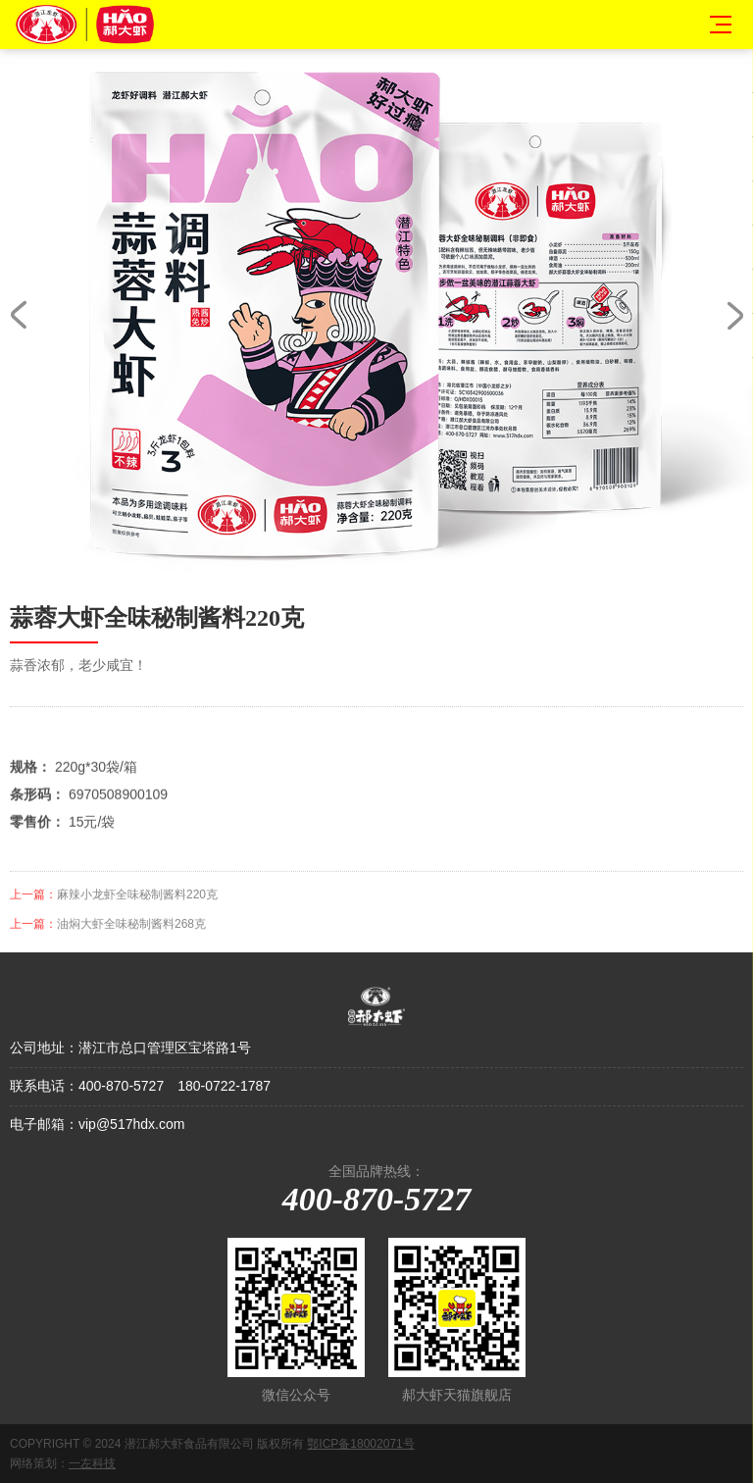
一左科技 (92, 1463)
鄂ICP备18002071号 (360, 1444)
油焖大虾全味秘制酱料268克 (131, 937)
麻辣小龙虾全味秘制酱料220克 (137, 907)
